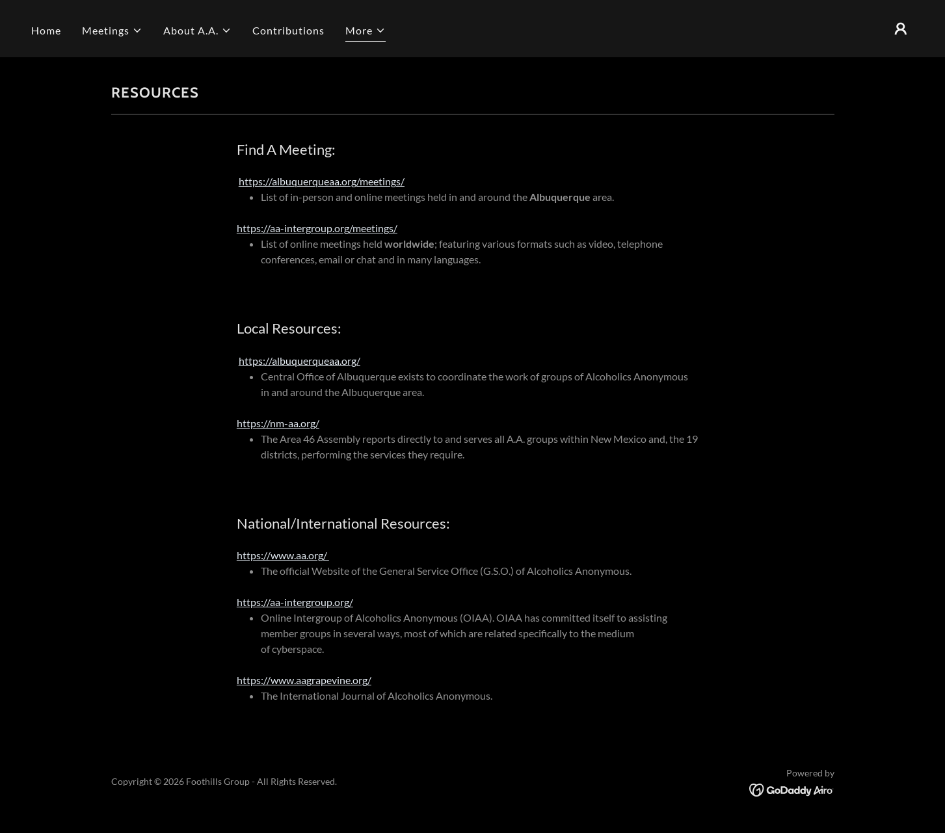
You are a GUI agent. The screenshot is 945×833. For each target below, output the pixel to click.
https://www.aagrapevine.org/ (304, 680)
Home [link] (46, 30)
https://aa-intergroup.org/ (295, 602)
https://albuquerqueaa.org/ (299, 360)
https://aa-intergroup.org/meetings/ (317, 228)
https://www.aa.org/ (283, 555)
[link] (791, 788)
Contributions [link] (288, 30)
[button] (112, 30)
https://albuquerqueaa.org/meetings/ (322, 181)
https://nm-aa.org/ (278, 423)
